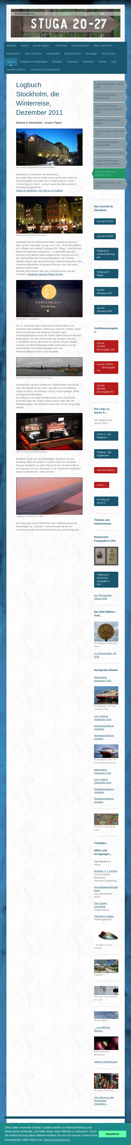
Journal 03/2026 (105, 221)
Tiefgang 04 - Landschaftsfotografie (106, 253)
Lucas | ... (102, 485)
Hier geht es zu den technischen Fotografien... (104, 1100)
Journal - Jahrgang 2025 (104, 310)
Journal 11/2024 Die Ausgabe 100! (106, 346)
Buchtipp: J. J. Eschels (105, 871)
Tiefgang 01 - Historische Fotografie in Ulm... (103, 579)
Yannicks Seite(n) (106, 470)
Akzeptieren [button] (112, 1134)
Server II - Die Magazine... (104, 436)
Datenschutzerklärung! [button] (57, 1139)
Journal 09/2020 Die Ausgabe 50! (105, 388)
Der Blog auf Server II (103, 501)
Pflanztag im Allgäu (104, 916)
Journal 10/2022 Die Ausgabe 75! (106, 367)
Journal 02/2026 (105, 236)
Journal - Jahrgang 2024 (104, 291)
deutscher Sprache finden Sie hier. (45, 274)
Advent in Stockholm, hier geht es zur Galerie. (39, 190)
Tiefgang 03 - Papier (103, 274)
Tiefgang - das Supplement (104, 454)
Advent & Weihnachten (105, 1061)
